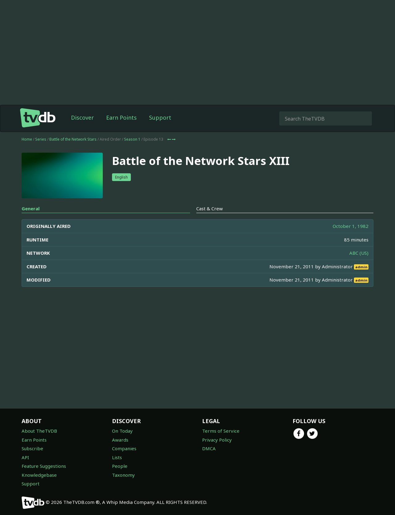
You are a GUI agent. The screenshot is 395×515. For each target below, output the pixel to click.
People (119, 466)
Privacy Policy (217, 440)
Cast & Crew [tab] (209, 208)
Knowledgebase (39, 475)
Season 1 (132, 139)
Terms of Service (220, 431)
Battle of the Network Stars (73, 139)
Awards (120, 440)
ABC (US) (358, 253)
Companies (124, 448)
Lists (117, 457)
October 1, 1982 (350, 226)
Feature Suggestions (44, 466)
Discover (82, 117)
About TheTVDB (39, 431)
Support (160, 117)
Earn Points (121, 117)
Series (40, 139)
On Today (122, 431)
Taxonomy (123, 475)
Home (27, 139)
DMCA (209, 448)
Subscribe (32, 448)
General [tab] (31, 208)
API (25, 457)
